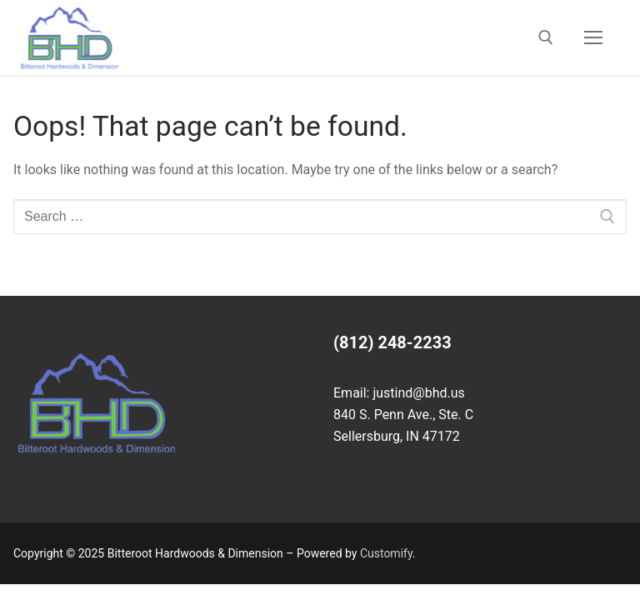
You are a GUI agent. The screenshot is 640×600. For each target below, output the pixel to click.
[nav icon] (593, 37)
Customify (386, 553)
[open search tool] (545, 37)
